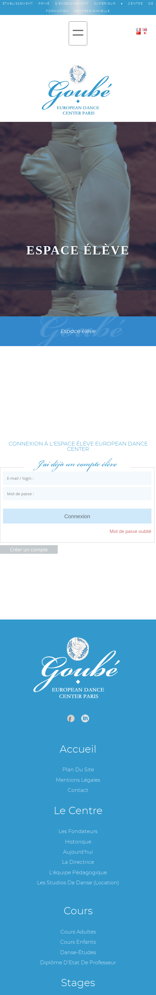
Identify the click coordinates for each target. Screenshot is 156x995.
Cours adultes (78, 932)
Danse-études (78, 952)
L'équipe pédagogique (78, 872)
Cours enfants (78, 942)
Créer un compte (29, 549)
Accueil (78, 749)
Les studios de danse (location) (78, 882)
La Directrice (78, 862)
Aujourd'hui (78, 852)
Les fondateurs (78, 831)
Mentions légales (78, 780)
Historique (78, 842)
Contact (78, 790)
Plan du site (78, 769)
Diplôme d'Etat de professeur (78, 962)
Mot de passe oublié (130, 531)
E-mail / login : (73, 478)
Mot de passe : (73, 493)
